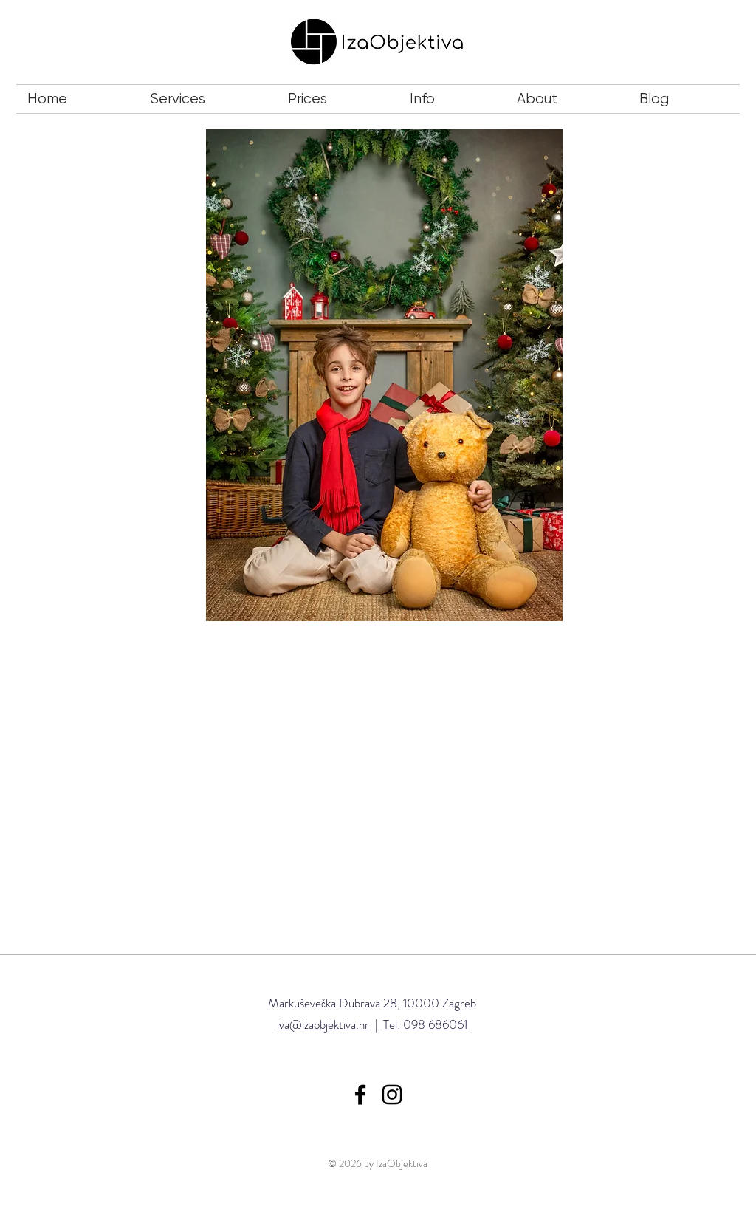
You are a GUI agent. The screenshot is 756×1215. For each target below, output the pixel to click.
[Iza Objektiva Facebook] (360, 1094)
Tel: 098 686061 (425, 1024)
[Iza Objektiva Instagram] (392, 1094)
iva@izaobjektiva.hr (323, 1024)
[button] (208, 99)
